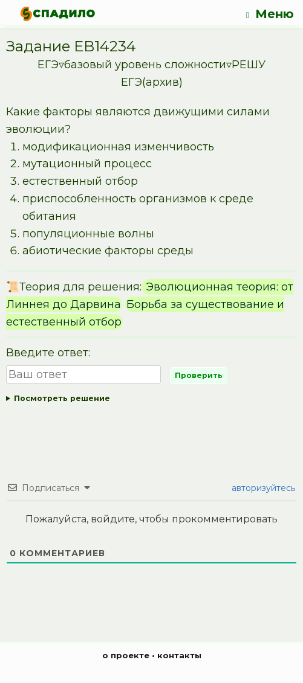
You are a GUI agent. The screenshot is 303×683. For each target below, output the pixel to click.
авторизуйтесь (262, 488)
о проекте (125, 655)
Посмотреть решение (62, 398)
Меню (270, 14)
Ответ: (151, 399)
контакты (179, 655)
